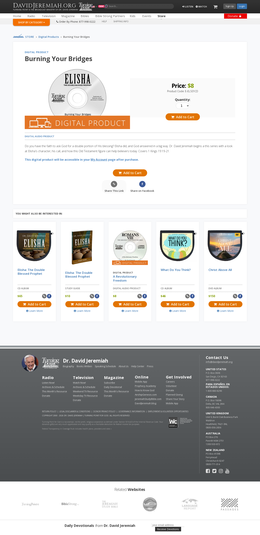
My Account (99, 160)
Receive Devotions (168, 529)
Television (83, 377)
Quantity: (182, 99)
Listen (187, 6)
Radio (48, 377)
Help (104, 21)
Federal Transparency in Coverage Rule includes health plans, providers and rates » (77, 428)
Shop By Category (31, 22)
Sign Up (230, 6)
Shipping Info (121, 21)
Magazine (114, 377)
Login (242, 6)
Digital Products (48, 36)
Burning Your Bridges (76, 36)
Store (29, 36)
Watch (201, 6)
